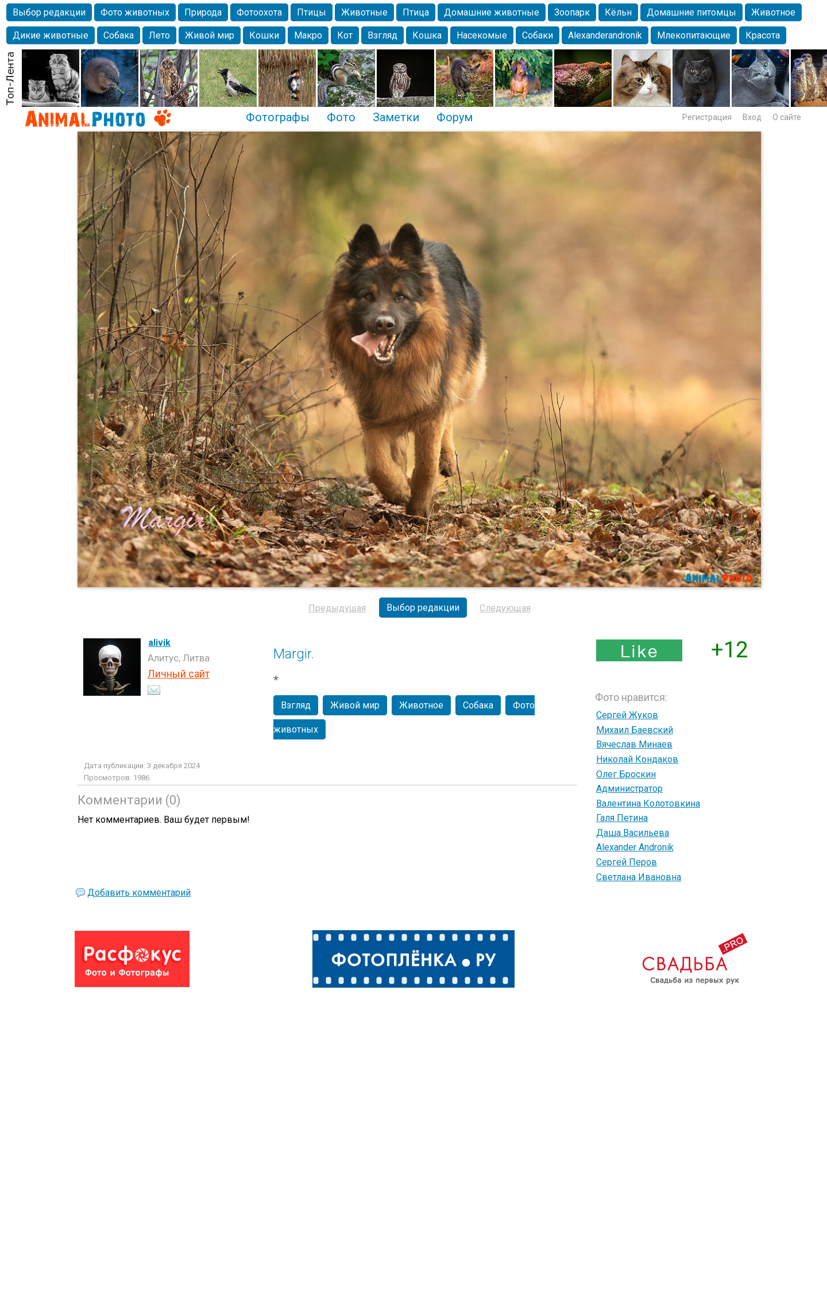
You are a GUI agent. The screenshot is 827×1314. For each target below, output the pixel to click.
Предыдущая (337, 608)
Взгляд (382, 35)
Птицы (311, 12)
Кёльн (618, 12)
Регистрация (707, 117)
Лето (159, 35)
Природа (203, 12)
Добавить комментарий (139, 892)
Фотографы (278, 117)
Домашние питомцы (691, 12)
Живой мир (209, 35)
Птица (416, 12)
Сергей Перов (626, 862)
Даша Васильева (632, 832)
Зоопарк (572, 12)
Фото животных (135, 12)
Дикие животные (50, 35)
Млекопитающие (694, 35)
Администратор (629, 788)
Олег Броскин (626, 774)
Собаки (537, 35)
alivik (159, 642)
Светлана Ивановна (638, 877)
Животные (364, 12)
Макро (308, 35)
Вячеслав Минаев (634, 744)
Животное (773, 12)
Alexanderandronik (605, 35)
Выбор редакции (49, 12)
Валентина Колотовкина (648, 803)
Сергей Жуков (627, 715)
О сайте (786, 117)
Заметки (396, 117)
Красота (762, 35)
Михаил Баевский (634, 730)
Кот (345, 35)
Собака (118, 35)
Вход (752, 117)
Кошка (427, 35)
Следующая (505, 608)
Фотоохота (259, 12)
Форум (454, 117)
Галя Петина (622, 817)
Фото (341, 117)
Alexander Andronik (635, 847)
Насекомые (482, 35)
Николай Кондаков (637, 759)
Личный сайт (179, 674)
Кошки (264, 35)
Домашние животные (491, 12)
